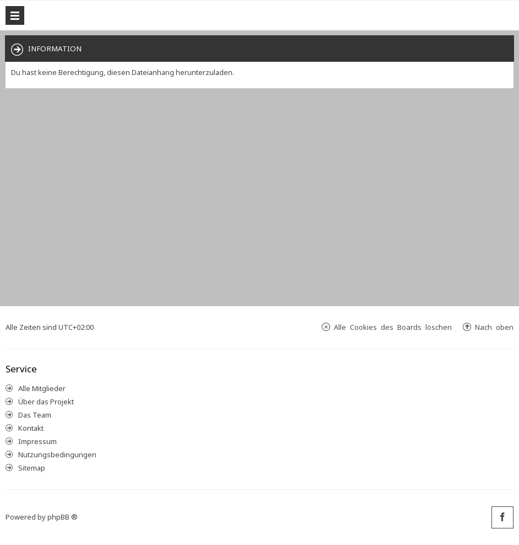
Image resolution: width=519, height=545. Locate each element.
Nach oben (494, 326)
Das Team (34, 415)
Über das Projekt (46, 402)
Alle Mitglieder (42, 388)
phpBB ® (62, 517)
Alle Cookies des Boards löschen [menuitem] (393, 326)
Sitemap (31, 468)
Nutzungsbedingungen (57, 454)
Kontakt (31, 428)
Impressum (37, 441)
